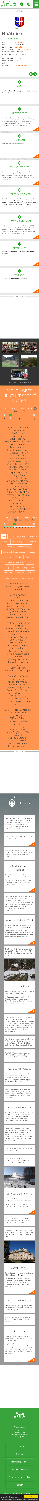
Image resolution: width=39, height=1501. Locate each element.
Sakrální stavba (27, 578)
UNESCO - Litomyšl (17, 729)
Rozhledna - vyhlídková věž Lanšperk (18, 588)
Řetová (10, 492)
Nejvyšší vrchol (28, 567)
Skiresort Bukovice (17, 740)
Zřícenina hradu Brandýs (17, 628)
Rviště (19, 494)
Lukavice (25, 478)
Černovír (13, 430)
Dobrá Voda (25, 441)
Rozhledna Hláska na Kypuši (18, 663)
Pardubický (18, 42)
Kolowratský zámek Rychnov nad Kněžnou (18, 745)
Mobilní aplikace (19, 1469)
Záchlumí (24, 508)
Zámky (18, 557)
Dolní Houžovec (17, 447)
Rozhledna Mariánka (18, 651)
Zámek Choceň (18, 667)
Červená (22, 430)
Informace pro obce (19, 1462)
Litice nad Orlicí (12, 478)
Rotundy (30, 562)
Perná (8, 489)
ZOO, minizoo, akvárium (17, 536)
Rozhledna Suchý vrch (18, 712)
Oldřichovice (21, 483)
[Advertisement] (19, 317)
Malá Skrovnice (12, 480)
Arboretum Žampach (17, 583)
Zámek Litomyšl (18, 726)
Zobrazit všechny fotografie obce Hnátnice (19, 382)
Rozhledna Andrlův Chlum (18, 622)
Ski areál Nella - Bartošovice (18, 709)
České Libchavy (17, 436)
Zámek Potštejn (17, 639)
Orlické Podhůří (21, 486)
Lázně (17, 567)
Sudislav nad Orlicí (17, 500)
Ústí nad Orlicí (19, 47)
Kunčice (22, 469)
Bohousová (12, 427)
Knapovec (23, 466)
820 (17, 61)
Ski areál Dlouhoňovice (17, 600)
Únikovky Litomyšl (18, 737)
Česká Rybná (17, 433)
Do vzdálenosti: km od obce (17, 408)
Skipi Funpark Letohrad (17, 603)
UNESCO (6, 541)
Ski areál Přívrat (17, 634)
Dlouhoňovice (11, 441)
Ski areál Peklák (17, 642)
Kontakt (19, 1485)
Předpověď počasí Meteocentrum (21, 1493)
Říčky (26, 492)
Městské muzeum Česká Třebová (18, 655)
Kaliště (26, 464)
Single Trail (20, 573)
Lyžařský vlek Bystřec (18, 659)
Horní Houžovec (17, 458)
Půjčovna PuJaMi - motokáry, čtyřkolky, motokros (18, 721)
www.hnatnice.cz (21, 65)
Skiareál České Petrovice (18, 690)
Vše (3, 536)
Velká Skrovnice (17, 506)
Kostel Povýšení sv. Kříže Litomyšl (18, 733)
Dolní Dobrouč (18, 444)
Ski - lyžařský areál (19, 541)
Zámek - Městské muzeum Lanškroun (18, 703)
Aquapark (33, 536)
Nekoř (11, 483)
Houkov (25, 461)
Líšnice (22, 475)
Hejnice (25, 450)
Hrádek (9, 464)
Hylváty (17, 464)
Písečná (26, 489)
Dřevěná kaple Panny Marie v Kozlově (18, 677)
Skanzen (33, 541)
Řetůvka (18, 492)
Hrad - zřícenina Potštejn (17, 631)
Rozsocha (10, 494)
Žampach (23, 511)
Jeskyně (8, 567)
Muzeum (30, 573)
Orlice (9, 486)
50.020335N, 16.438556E (23, 49)
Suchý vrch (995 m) (17, 715)
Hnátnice (12, 33)
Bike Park (8, 573)
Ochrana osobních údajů (19, 1477)
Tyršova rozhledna (17, 611)
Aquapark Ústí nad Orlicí (17, 608)
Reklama (19, 1454)
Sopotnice (18, 497)
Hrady (10, 557)
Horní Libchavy (13, 461)
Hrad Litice (18, 625)
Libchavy (13, 475)
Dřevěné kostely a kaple (14, 562)
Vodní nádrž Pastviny (17, 637)
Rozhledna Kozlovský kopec (18, 670)
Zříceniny (28, 557)
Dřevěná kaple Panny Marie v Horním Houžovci (18, 616)
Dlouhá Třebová (17, 438)
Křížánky (13, 469)
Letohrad (22, 472)
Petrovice (17, 489)
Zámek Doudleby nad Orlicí (18, 687)
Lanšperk (12, 472)
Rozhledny (33, 552)
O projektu (19, 1446)
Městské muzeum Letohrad (18, 596)
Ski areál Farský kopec (18, 698)
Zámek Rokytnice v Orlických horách (18, 694)
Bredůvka (23, 427)
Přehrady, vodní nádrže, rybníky (19, 547)
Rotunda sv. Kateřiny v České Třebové (18, 647)
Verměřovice (12, 508)
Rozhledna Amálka (18, 681)
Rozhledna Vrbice (17, 684)
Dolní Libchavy (13, 450)
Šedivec (26, 494)
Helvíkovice (13, 452)
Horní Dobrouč (17, 455)
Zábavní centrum (12, 578)
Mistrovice (25, 480)
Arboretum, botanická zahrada (14, 552)
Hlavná (23, 452)
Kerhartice (12, 466)
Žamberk (12, 511)
